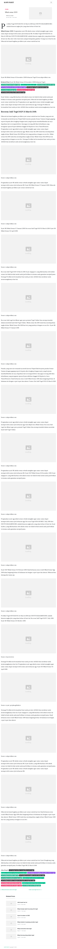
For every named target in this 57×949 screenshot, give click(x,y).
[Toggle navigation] (51, 2)
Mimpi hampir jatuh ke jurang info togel (27, 909)
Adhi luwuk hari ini (22, 902)
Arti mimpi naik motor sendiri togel (33, 878)
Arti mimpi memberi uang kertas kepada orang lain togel (18, 880)
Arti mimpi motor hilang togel (31, 885)
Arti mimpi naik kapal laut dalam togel (33, 883)
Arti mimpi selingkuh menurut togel (37, 87)
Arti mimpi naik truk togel (28, 84)
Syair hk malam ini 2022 (23, 915)
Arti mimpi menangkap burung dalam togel (14, 872)
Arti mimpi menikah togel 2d (9, 875)
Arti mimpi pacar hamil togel (25, 90)
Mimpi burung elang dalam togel (25, 935)
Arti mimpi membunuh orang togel (11, 878)
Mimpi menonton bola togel (24, 928)
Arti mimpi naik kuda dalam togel (11, 883)
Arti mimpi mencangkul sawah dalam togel (31, 875)
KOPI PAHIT (6, 947)
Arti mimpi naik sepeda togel (46, 84)
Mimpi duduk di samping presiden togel (27, 922)
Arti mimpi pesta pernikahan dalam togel (13, 87)
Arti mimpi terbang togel (8, 90)
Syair (6, 9)
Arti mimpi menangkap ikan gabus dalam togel (41, 872)
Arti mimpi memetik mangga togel (11, 885)
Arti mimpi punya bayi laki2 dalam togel (13, 92)
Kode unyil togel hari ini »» (35, 889)
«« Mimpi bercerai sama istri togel (8, 889)
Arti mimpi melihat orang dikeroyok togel (21, 870)
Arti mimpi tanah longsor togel (10, 84)
